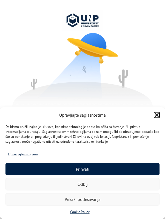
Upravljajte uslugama (23, 154)
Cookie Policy (80, 211)
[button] (157, 115)
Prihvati (82, 169)
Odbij (83, 184)
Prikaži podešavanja (83, 199)
